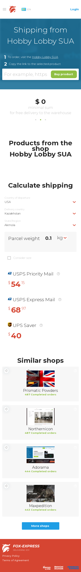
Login (74, 9)
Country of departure (17, 198)
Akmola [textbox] (9, 225)
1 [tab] (35, 119)
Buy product (63, 74)
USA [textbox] (7, 202)
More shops (40, 526)
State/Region (12, 221)
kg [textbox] (60, 237)
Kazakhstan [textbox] (12, 213)
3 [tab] (45, 119)
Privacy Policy (10, 555)
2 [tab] (40, 119)
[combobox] (40, 201)
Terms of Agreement (15, 560)
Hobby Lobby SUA (45, 57)
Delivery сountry (14, 209)
